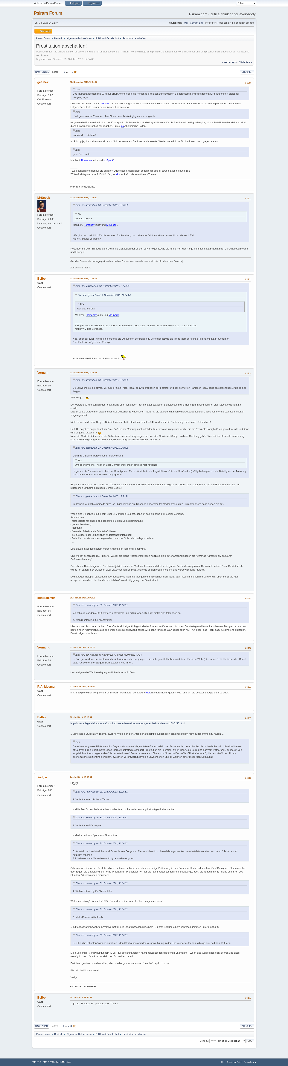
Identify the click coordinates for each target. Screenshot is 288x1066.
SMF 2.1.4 (36, 1062)
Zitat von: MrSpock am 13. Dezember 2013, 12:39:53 (102, 286)
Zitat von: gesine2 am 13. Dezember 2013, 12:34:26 (102, 205)
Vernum (42, 372)
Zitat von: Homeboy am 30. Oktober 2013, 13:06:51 (102, 605)
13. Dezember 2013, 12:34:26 (83, 82)
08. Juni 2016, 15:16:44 (81, 717)
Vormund (43, 647)
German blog (196, 23)
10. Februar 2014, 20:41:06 (82, 598)
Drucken (247, 72)
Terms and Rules (234, 1062)
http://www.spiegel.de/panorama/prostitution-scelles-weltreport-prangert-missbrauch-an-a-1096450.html (128, 723)
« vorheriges (229, 62)
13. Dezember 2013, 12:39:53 (83, 197)
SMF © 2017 (48, 1062)
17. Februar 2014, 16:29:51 (82, 686)
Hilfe (223, 1062)
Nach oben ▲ (250, 1062)
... (67, 71)
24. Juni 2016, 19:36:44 (81, 777)
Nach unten (42, 72)
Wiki (186, 23)
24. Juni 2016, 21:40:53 (81, 997)
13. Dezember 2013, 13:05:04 (83, 278)
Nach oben (41, 1026)
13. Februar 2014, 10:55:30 (82, 647)
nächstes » (245, 62)
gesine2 (43, 82)
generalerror (46, 597)
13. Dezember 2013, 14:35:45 (83, 372)
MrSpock (43, 197)
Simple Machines (63, 1062)
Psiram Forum (48, 13)
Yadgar (42, 777)
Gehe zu (204, 1040)
